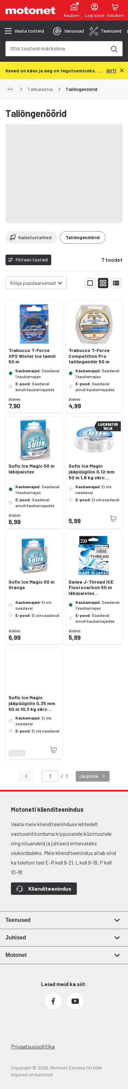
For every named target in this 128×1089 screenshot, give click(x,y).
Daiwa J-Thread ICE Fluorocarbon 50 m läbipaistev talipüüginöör (91, 587)
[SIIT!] (111, 70)
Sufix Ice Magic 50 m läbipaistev (32, 469)
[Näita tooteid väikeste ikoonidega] (103, 283)
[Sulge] (122, 70)
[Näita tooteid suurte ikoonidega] (90, 283)
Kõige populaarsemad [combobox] (33, 283)
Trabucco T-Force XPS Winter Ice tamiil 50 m (32, 356)
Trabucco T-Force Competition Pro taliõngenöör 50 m (89, 356)
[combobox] (56, 48)
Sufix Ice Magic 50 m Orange (32, 584)
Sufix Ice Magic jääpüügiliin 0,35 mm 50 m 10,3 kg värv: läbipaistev (32, 703)
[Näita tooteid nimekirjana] (116, 283)
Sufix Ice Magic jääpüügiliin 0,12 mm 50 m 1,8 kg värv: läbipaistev (92, 471)
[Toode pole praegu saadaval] (113, 518)
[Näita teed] (10, 89)
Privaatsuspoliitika (33, 1046)
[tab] (68, 31)
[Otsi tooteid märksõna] (113, 48)
